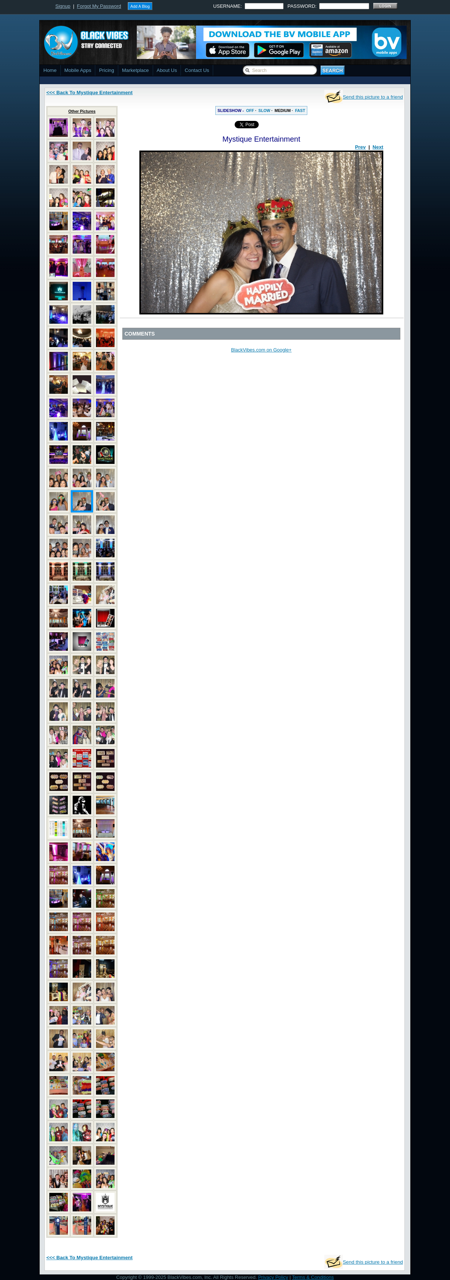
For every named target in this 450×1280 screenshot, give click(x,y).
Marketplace (135, 70)
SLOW (264, 110)
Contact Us (197, 70)
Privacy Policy (273, 1277)
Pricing (106, 70)
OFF (250, 110)
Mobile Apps (78, 70)
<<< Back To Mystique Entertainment (89, 92)
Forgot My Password (99, 6)
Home (50, 70)
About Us (167, 70)
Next (378, 147)
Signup (62, 6)
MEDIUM (283, 110)
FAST (300, 110)
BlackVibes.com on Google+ (261, 350)
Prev (360, 147)
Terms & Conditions (313, 1277)
